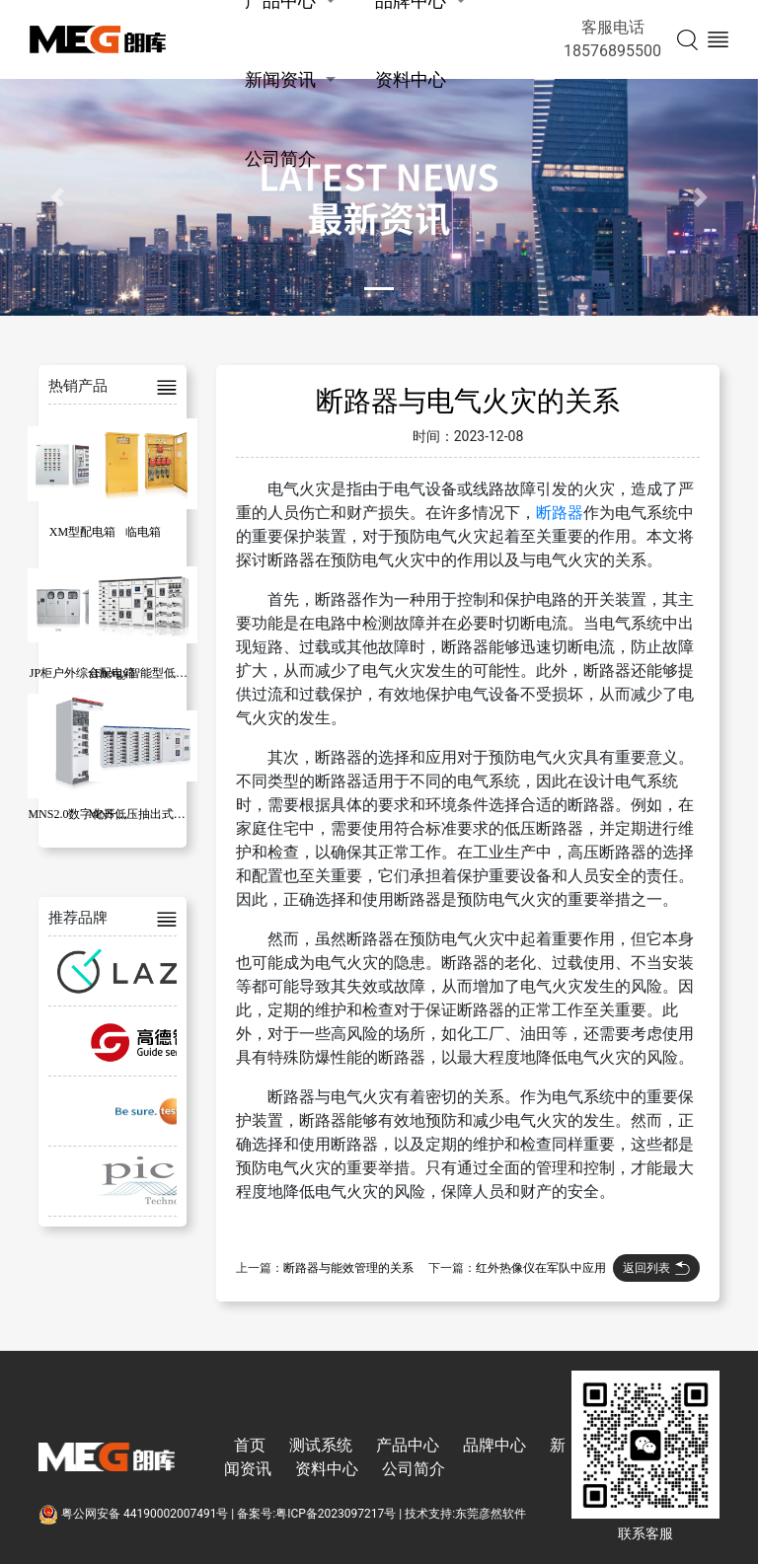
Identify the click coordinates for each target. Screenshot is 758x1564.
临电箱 (143, 532)
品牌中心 (494, 1445)
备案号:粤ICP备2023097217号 (316, 1514)
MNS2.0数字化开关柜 (83, 814)
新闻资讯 (280, 79)
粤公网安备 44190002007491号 (134, 1514)
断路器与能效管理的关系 (348, 1268)
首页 (249, 1445)
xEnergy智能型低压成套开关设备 (174, 673)
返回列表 (656, 1268)
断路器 (559, 512)
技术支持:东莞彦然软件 (465, 1514)
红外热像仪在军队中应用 (541, 1268)
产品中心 (407, 1445)
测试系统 (320, 1445)
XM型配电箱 (82, 532)
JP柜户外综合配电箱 (82, 673)
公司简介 (280, 158)
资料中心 (410, 79)
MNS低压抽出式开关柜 (149, 814)
